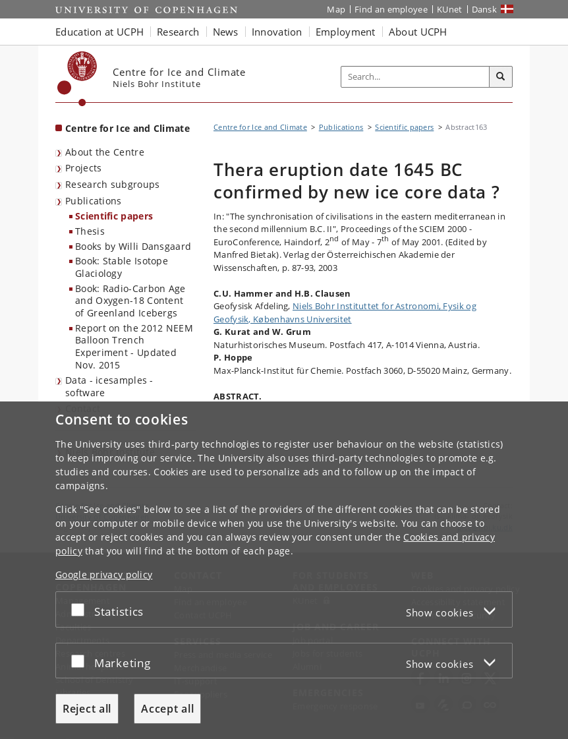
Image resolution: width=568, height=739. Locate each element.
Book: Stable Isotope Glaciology (121, 267)
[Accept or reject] (81, 609)
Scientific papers (114, 216)
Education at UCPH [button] (99, 31)
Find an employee (391, 9)
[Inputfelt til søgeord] (415, 77)
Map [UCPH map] (336, 9)
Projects (83, 168)
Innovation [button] (277, 31)
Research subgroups (112, 184)
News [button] (226, 31)
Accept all (167, 708)
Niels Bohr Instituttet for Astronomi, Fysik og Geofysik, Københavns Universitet (344, 312)
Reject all (87, 708)
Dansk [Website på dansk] (484, 9)
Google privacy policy (103, 574)
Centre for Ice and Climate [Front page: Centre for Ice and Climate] (127, 128)
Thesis (90, 231)
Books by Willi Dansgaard (133, 246)
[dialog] (284, 570)
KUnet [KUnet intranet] (450, 9)
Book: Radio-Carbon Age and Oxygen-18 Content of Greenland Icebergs (130, 300)
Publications (93, 200)
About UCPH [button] (418, 31)
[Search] (501, 77)
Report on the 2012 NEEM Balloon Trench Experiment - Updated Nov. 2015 (134, 346)
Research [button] (178, 31)
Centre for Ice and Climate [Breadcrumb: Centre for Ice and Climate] (260, 127)
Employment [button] (346, 31)
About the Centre (104, 152)
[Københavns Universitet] (77, 78)
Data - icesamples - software (109, 386)
